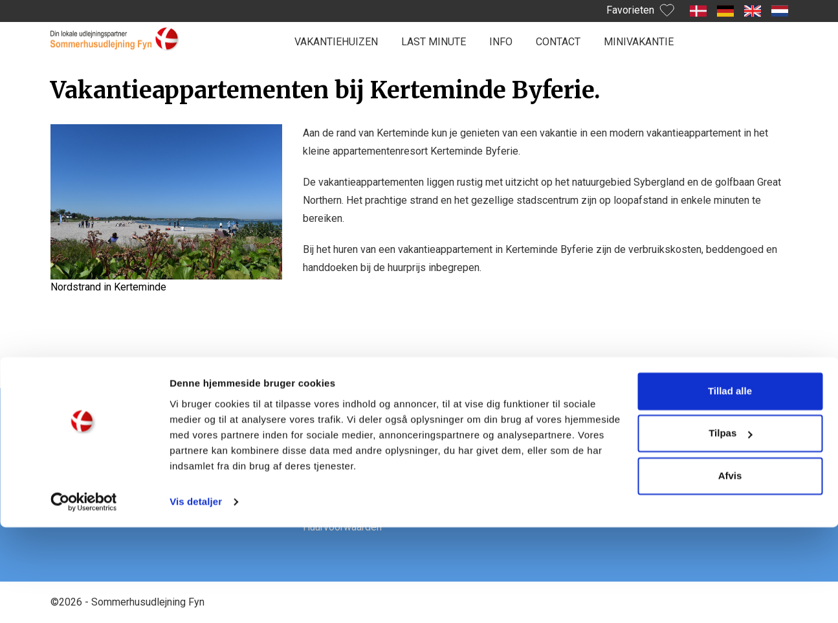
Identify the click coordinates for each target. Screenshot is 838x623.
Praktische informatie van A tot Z (377, 449)
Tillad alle (730, 486)
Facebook (577, 449)
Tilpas (730, 528)
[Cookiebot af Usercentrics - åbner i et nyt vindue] (83, 597)
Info (501, 42)
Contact (558, 42)
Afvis (730, 571)
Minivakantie (639, 42)
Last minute (433, 42)
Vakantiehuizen (336, 42)
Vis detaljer (196, 597)
